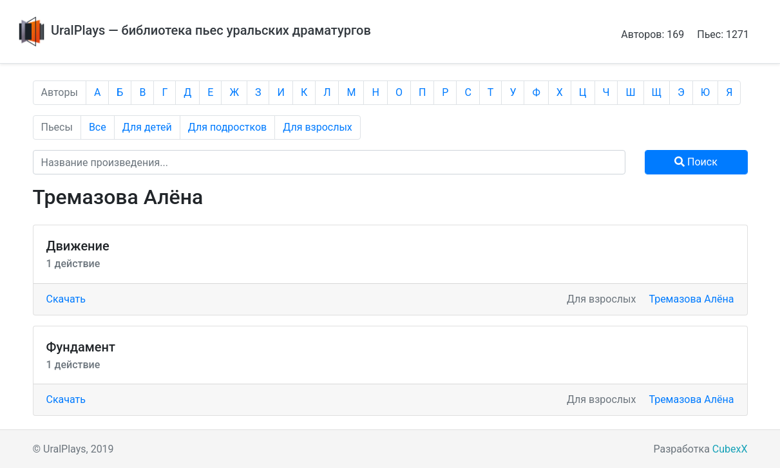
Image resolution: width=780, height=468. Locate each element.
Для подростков (227, 127)
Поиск (696, 162)
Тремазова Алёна (691, 299)
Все (97, 127)
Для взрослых (317, 127)
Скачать (66, 299)
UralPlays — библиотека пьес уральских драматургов (193, 30)
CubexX (730, 449)
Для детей (147, 127)
